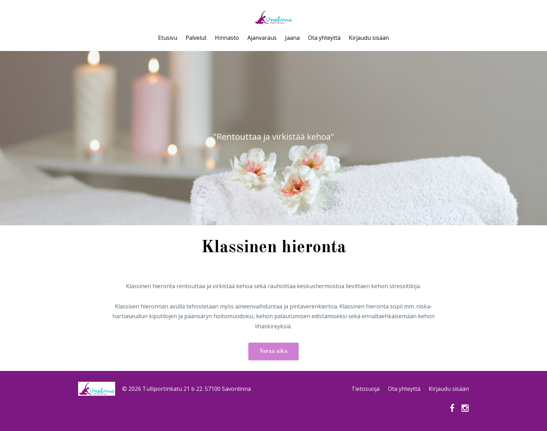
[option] (273, 138)
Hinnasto (227, 38)
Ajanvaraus (262, 38)
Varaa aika (273, 351)
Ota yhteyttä (324, 38)
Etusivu (167, 38)
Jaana (292, 38)
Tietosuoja (365, 389)
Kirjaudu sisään (369, 38)
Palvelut (196, 38)
